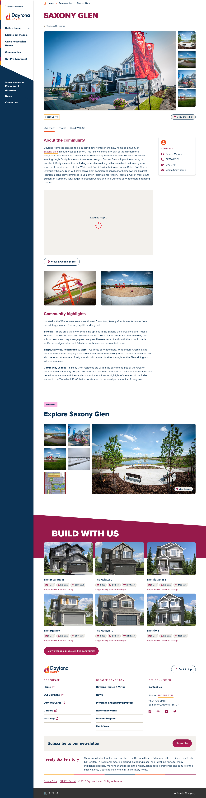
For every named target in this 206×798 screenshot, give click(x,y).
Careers (50, 710)
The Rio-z (153, 630)
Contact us (11, 102)
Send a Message (172, 154)
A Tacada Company (185, 793)
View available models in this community (71, 651)
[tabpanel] (119, 259)
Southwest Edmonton (56, 25)
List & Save (102, 726)
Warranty (51, 718)
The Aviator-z (103, 579)
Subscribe (182, 743)
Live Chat (168, 164)
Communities (13, 52)
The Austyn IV (104, 630)
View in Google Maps (62, 261)
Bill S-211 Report (68, 781)
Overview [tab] (49, 128)
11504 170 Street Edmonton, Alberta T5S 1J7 (164, 702)
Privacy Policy (50, 781)
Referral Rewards (106, 710)
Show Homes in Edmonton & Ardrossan (14, 86)
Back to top (183, 669)
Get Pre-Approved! (16, 59)
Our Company (53, 695)
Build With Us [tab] (77, 128)
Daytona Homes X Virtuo (110, 687)
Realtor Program (106, 718)
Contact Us (155, 687)
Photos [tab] (62, 128)
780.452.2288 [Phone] (165, 695)
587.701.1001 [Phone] (170, 159)
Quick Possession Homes (15, 43)
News (8, 96)
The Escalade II (54, 579)
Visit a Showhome (173, 170)
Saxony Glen (51, 151)
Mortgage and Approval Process (115, 703)
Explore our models (16, 35)
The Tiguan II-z (156, 579)
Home (51, 3)
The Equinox (52, 630)
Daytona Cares (54, 703)
